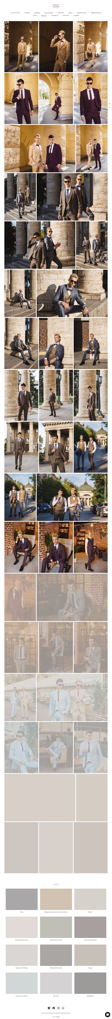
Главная (27, 13)
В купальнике (48, 13)
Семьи (70, 13)
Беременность (81, 13)
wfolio (57, 1016)
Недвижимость (96, 13)
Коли (35, 15)
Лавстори (61, 13)
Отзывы (76, 15)
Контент (44, 15)
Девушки (37, 13)
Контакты (66, 15)
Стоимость (54, 15)
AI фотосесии (15, 13)
